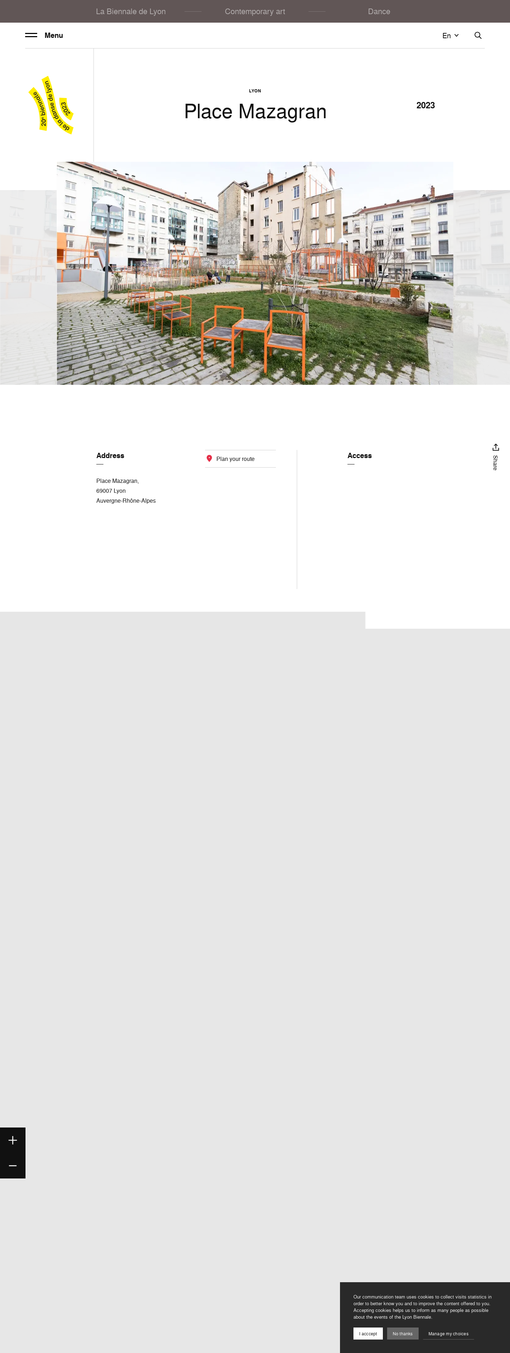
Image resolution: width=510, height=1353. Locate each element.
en (451, 35)
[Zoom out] (13, 1165)
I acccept (368, 1334)
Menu (44, 35)
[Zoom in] (13, 1140)
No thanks (403, 1334)
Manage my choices (449, 1334)
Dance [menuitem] (379, 11)
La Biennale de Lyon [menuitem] (131, 11)
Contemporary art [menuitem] (255, 11)
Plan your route (235, 459)
